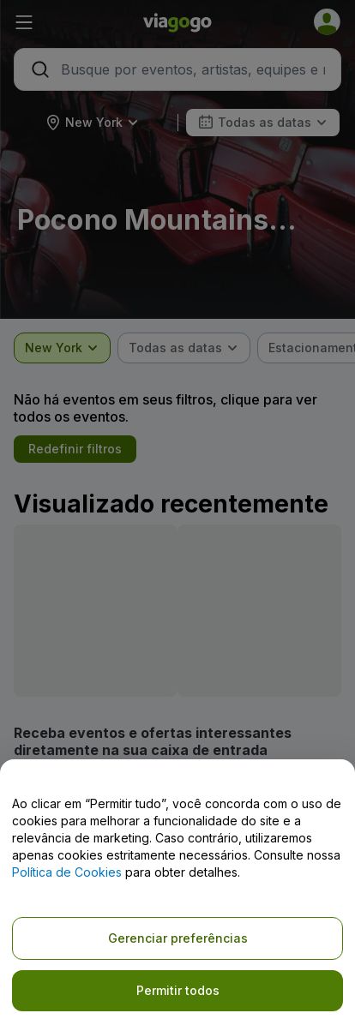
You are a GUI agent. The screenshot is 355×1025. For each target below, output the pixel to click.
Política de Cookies (67, 872)
